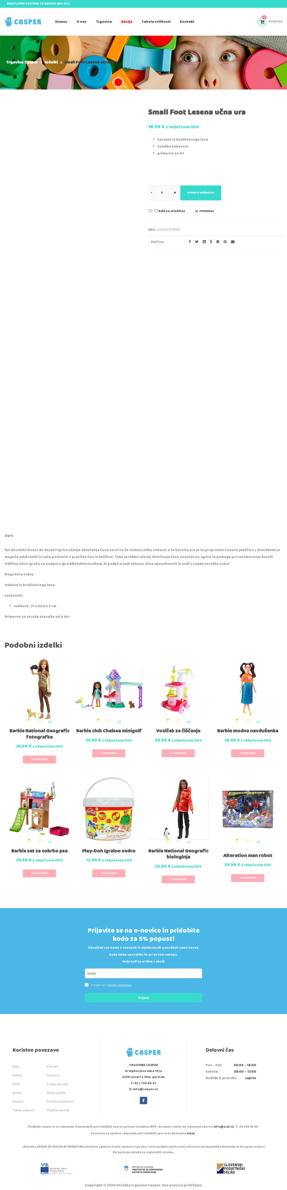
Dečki (16, 1069)
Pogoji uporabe (57, 1069)
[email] (143, 958)
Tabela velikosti (23, 1095)
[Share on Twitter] (195, 242)
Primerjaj (206, 211)
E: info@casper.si (143, 1074)
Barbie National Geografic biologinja (178, 839)
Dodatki (17, 1086)
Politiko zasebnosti (119, 970)
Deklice (17, 1060)
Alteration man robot (247, 840)
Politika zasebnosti (60, 1086)
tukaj (191, 1118)
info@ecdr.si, (224, 1111)
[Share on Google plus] (216, 242)
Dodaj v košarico (200, 192)
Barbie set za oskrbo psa (39, 836)
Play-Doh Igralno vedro (108, 836)
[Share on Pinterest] (223, 242)
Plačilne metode (58, 1095)
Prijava (143, 982)
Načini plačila (56, 1077)
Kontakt (52, 1051)
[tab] (9, 536)
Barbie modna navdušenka (248, 726)
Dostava (53, 1060)
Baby (15, 1051)
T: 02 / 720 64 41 (143, 1068)
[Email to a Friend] (231, 242)
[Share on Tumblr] (210, 242)
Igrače (16, 1077)
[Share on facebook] (188, 242)
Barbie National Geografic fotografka (39, 726)
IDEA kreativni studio (166, 1180)
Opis (9, 535)
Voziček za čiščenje (178, 723)
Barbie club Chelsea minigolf (108, 726)
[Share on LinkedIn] (203, 242)
